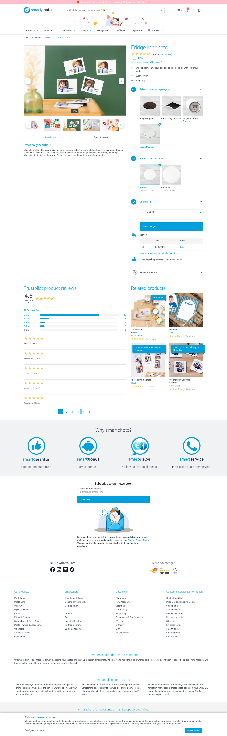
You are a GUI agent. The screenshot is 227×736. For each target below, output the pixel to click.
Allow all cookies (192, 730)
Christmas (121, 598)
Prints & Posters (22, 617)
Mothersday (121, 609)
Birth (118, 629)
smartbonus (172, 636)
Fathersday (121, 613)
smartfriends (172, 629)
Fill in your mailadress (90, 488)
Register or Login (174, 617)
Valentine (120, 606)
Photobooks (20, 598)
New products (104, 30)
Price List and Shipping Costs (180, 602)
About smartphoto (74, 598)
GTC (67, 609)
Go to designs (150, 226)
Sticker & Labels (22, 632)
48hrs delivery (173, 609)
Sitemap (170, 621)
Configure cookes (35, 730)
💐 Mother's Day (156, 30)
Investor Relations (74, 621)
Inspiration (136, 30)
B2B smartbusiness (74, 629)
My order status (174, 625)
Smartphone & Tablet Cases (27, 621)
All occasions (122, 632)
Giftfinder (121, 30)
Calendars (19, 629)
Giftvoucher (19, 636)
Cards (17, 613)
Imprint (68, 613)
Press (68, 617)
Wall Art (18, 606)
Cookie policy (71, 606)
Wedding (120, 621)
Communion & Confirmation (129, 617)
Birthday (119, 625)
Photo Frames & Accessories (28, 625)
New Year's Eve (123, 602)
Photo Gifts (19, 602)
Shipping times (173, 606)
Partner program (73, 625)
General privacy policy (75, 602)
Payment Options (174, 613)
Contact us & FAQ (174, 598)
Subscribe (85, 499)
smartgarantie (173, 632)
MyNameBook (21, 609)
